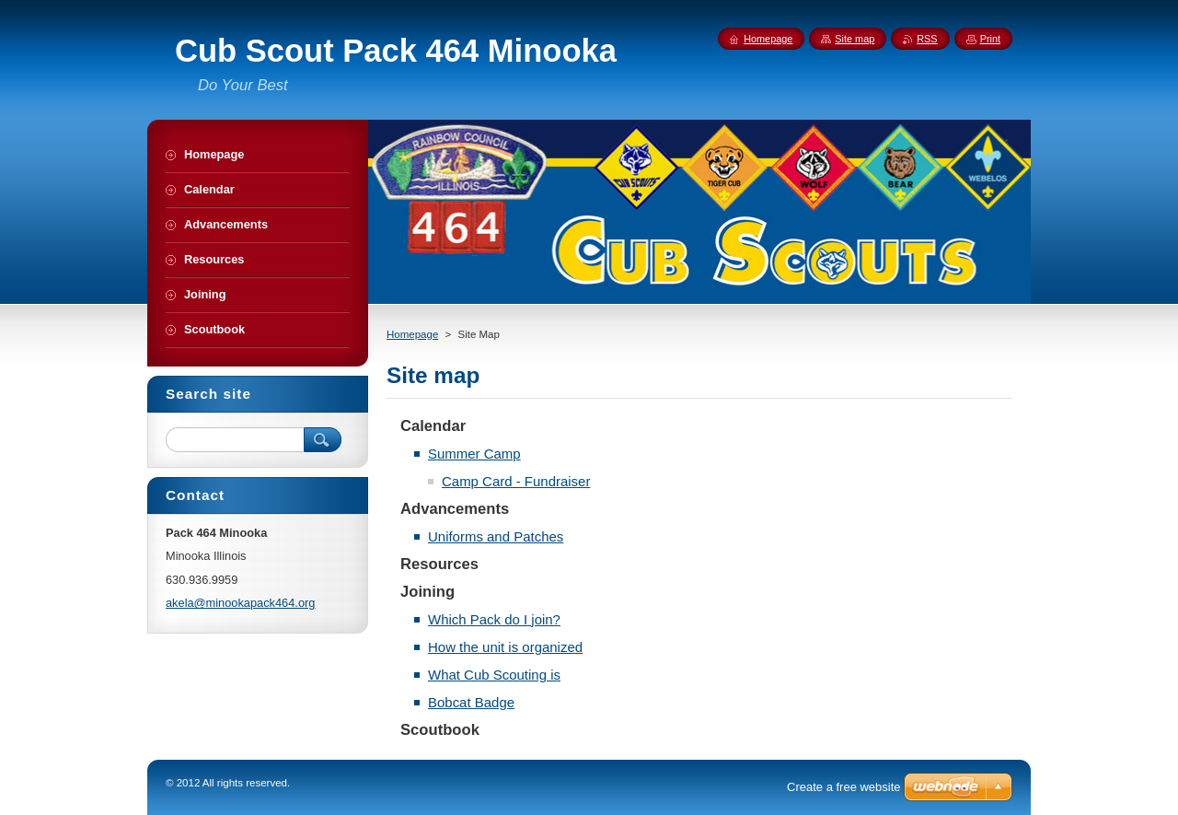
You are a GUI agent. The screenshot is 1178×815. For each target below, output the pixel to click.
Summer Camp (474, 453)
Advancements (454, 509)
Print (990, 38)
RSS (927, 38)
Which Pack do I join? (494, 619)
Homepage (412, 334)
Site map (854, 38)
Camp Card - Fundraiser (516, 481)
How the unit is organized (505, 647)
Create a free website (844, 787)
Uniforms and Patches (495, 536)
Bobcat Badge (471, 702)
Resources (439, 564)
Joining (427, 591)
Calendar (433, 426)
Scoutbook (439, 730)
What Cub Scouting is (494, 674)
